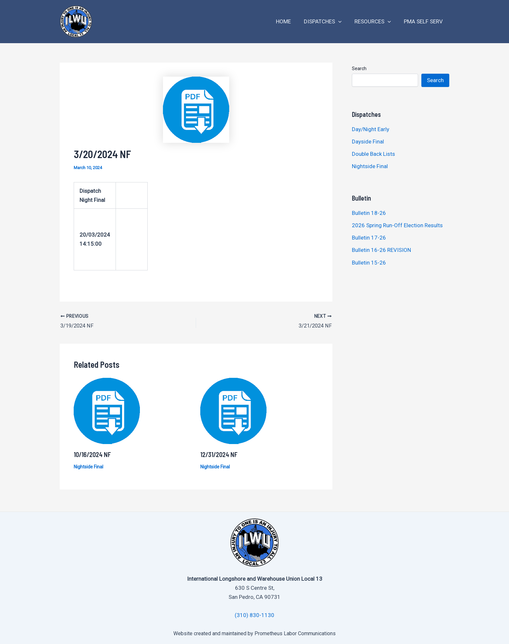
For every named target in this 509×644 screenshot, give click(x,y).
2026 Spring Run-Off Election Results (397, 225)
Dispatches (327, 21)
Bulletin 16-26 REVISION (381, 250)
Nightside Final (88, 466)
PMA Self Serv (424, 21)
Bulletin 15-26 (369, 262)
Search (359, 68)
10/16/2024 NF (92, 454)
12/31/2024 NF (219, 454)
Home (290, 21)
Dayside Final (368, 141)
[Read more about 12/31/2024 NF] (233, 410)
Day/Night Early (370, 129)
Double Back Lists (374, 154)
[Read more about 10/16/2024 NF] (107, 410)
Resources (375, 21)
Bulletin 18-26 (369, 213)
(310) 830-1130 (254, 615)
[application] (343, 21)
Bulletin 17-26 (369, 237)
